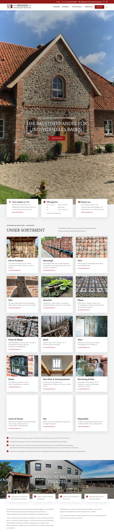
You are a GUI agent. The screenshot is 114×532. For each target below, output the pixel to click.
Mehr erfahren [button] (86, 212)
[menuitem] (104, 2)
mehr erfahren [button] (17, 212)
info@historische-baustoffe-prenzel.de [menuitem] (90, 2)
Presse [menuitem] (58, 2)
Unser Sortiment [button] (57, 138)
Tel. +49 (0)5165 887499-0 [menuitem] (69, 2)
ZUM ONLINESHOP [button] (83, 427)
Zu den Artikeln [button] (14, 270)
